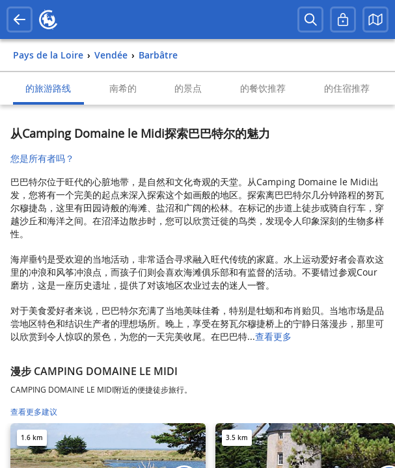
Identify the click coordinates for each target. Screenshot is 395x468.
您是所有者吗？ (42, 158)
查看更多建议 (33, 411)
